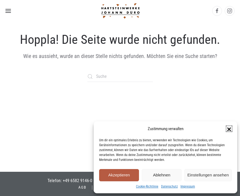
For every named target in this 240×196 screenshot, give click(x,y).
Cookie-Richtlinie (147, 186)
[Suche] (120, 76)
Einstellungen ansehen (208, 175)
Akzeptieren (119, 175)
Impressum (187, 186)
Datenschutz (169, 186)
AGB (82, 187)
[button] (229, 128)
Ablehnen (161, 175)
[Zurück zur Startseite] (120, 11)
